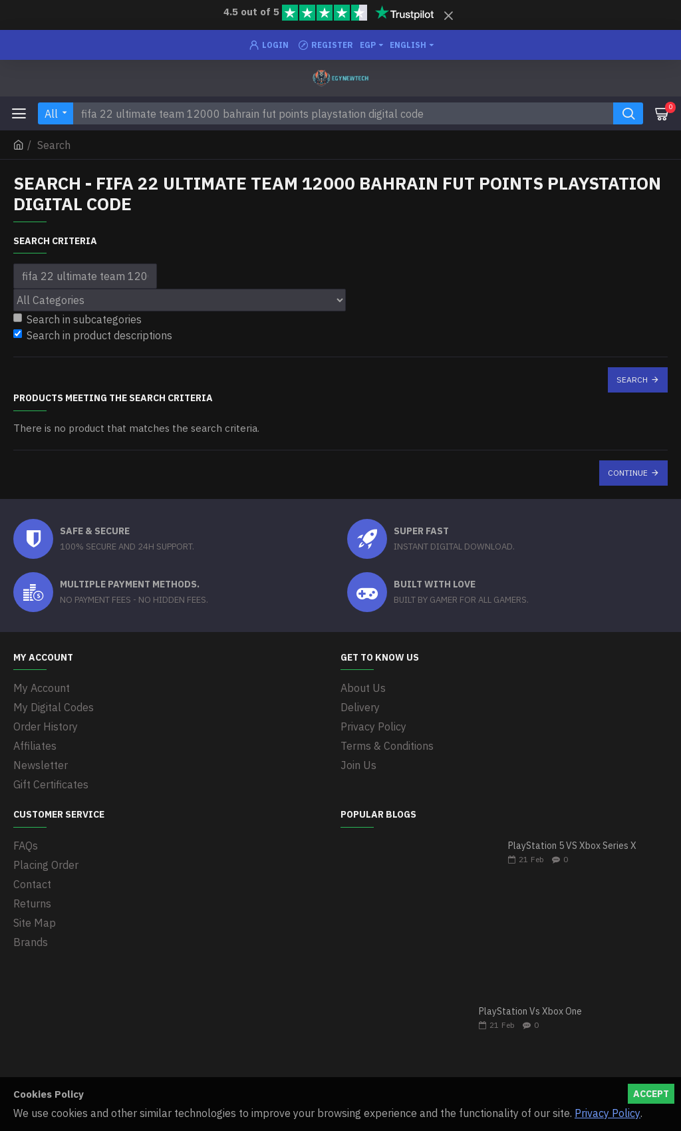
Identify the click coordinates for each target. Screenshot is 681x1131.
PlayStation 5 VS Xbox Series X (572, 846)
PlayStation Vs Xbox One (530, 1012)
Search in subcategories (77, 319)
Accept (651, 1094)
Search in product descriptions (92, 335)
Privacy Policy (607, 1113)
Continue (628, 473)
